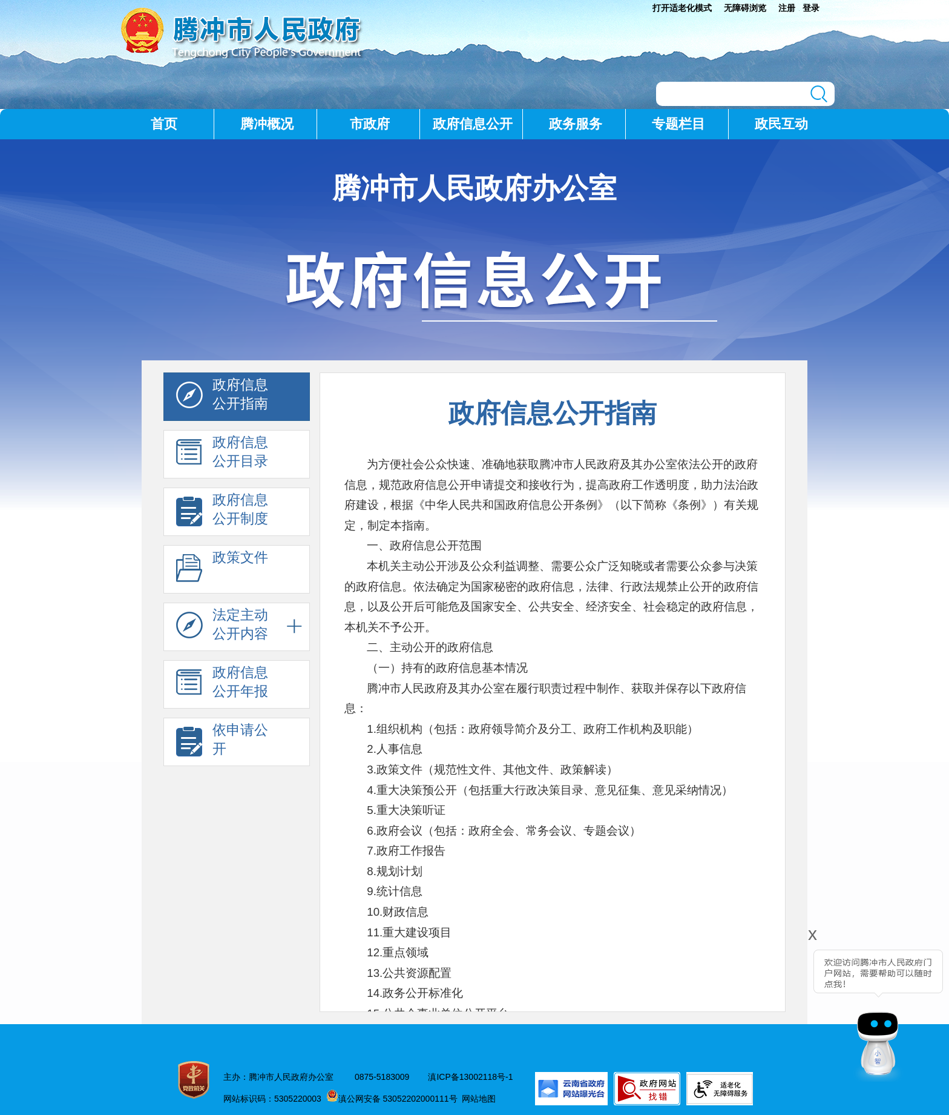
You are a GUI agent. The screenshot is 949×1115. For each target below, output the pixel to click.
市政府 (370, 123)
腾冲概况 (267, 123)
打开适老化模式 (682, 8)
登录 (811, 8)
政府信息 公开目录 (222, 454)
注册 (786, 8)
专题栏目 (678, 123)
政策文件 (222, 570)
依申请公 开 (222, 742)
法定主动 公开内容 (222, 627)
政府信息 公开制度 (222, 512)
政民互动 (781, 123)
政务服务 (575, 123)
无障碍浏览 (745, 8)
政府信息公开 (473, 123)
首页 (164, 123)
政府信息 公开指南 (222, 397)
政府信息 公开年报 (222, 685)
